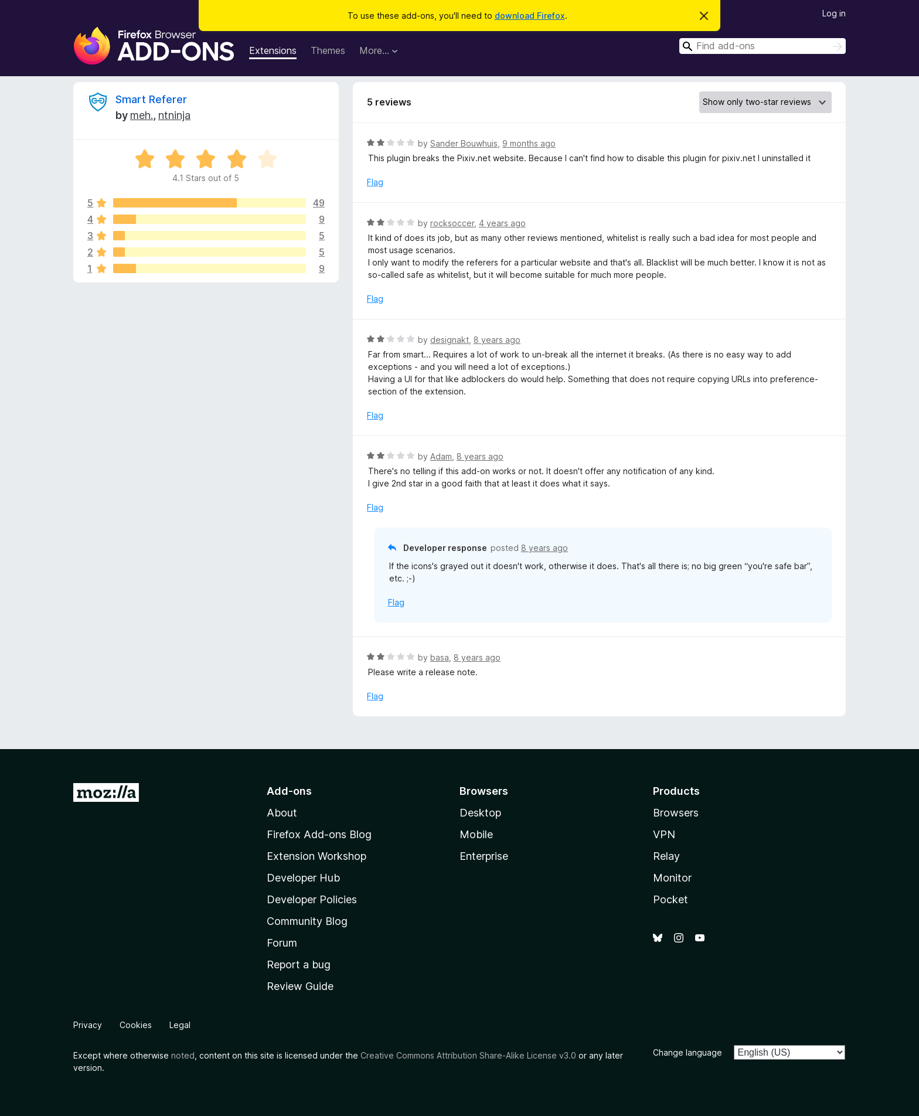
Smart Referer (151, 99)
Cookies (136, 1025)
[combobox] (762, 46)
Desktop (480, 813)
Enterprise (484, 856)
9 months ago (529, 143)
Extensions (273, 50)
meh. (141, 115)
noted (183, 1055)
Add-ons (289, 791)
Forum (282, 943)
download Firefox (530, 16)
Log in (834, 13)
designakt (449, 340)
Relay (666, 856)
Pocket (670, 899)
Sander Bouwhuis (464, 143)
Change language (687, 1052)
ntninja (174, 115)
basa (439, 657)
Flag (375, 182)
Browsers (676, 813)
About (282, 813)
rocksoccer (452, 223)
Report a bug (299, 964)
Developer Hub (303, 878)
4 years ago (502, 223)
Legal (179, 1025)
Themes (328, 50)
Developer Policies (312, 899)
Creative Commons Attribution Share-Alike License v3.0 (468, 1055)
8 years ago (497, 340)
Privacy (87, 1025)
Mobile (476, 834)
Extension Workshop (316, 856)
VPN (664, 834)
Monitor (672, 878)
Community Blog (307, 921)
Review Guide (300, 986)
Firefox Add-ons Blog (319, 834)
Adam (441, 456)
